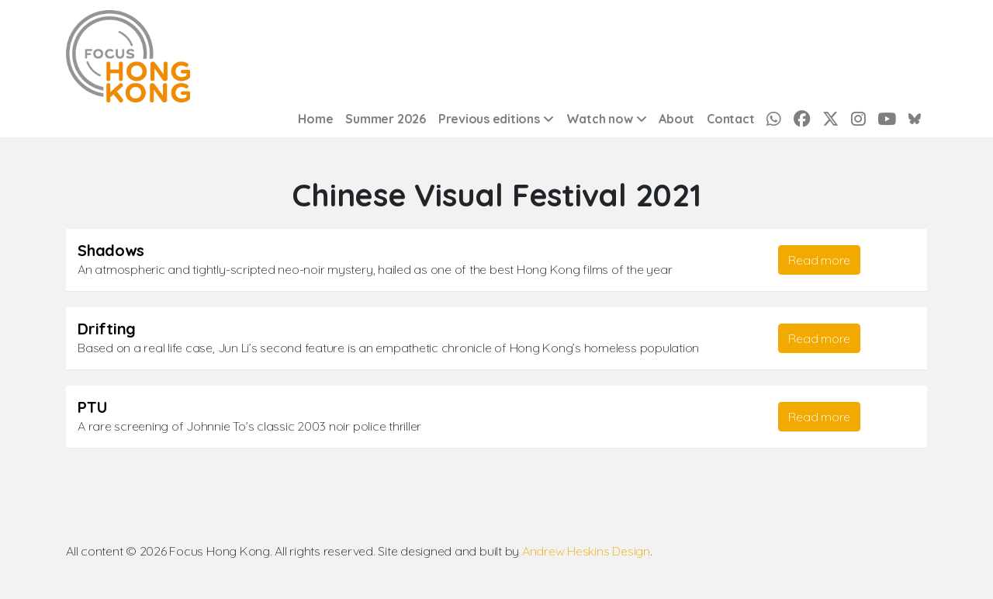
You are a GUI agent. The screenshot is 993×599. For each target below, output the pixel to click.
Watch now (599, 118)
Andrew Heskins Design (586, 551)
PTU (92, 407)
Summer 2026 (385, 118)
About (676, 118)
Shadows (111, 250)
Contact (730, 118)
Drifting (107, 328)
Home (315, 118)
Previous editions (489, 118)
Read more (819, 260)
